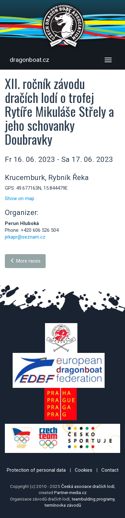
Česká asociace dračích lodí (87, 486)
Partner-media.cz (70, 492)
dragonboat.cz (29, 59)
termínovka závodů (62, 505)
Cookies (83, 470)
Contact (110, 470)
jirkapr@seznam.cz (25, 237)
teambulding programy (93, 498)
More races (25, 261)
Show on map (19, 198)
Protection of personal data (36, 470)
